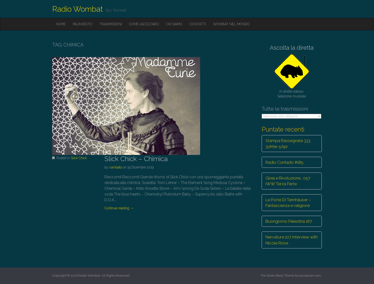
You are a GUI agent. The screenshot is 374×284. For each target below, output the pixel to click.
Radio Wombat (77, 9)
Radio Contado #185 (284, 162)
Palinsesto (82, 24)
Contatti (198, 24)
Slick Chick (79, 158)
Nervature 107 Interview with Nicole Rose (291, 240)
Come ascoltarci (144, 24)
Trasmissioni (110, 24)
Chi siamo (174, 24)
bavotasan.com (310, 275)
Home (61, 24)
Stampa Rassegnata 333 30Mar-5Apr (287, 143)
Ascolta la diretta (292, 47)
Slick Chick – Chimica (136, 159)
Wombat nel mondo (231, 24)
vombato (115, 167)
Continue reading (119, 208)
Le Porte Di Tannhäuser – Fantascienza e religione (288, 202)
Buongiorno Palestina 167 (288, 221)
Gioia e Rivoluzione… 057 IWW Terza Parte (287, 181)
